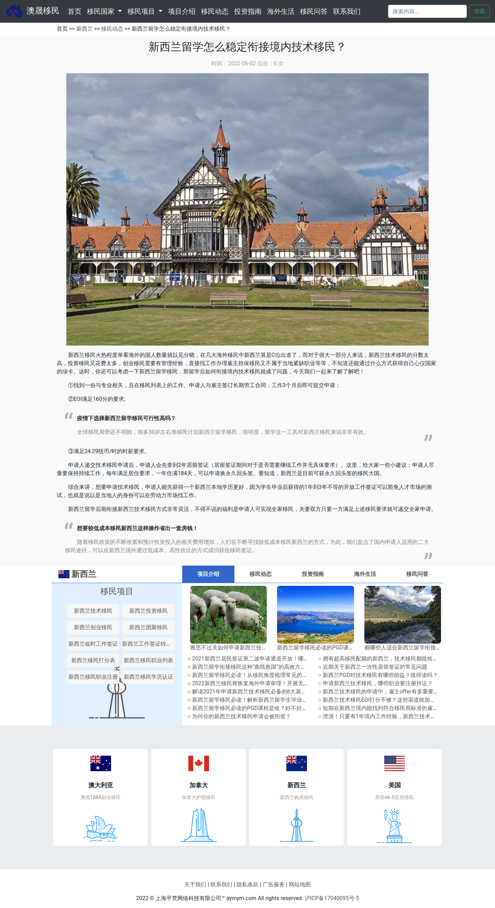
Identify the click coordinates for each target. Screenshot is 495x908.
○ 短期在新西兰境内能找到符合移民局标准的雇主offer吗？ (389, 708)
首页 (76, 10)
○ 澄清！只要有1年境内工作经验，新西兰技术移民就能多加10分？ (399, 716)
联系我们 (347, 11)
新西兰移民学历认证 (148, 677)
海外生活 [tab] (365, 574)
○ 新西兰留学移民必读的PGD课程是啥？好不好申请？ (252, 708)
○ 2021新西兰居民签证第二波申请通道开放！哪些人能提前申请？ (267, 658)
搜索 (479, 11)
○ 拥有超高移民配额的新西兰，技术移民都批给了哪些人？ (389, 658)
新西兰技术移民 (93, 611)
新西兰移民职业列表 (148, 660)
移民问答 (314, 11)
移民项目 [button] (142, 11)
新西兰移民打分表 (93, 660)
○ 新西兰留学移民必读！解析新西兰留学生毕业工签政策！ (258, 700)
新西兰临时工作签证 (93, 644)
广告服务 (274, 884)
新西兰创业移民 (93, 627)
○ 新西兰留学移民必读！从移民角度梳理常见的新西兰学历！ (261, 675)
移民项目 (116, 591)
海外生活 (281, 11)
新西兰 (84, 28)
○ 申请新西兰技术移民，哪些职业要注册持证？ (375, 683)
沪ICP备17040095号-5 (332, 898)
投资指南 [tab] (313, 574)
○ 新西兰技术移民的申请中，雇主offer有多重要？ (378, 691)
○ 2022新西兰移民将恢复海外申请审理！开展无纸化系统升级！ (264, 683)
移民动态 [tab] (261, 574)
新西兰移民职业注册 (93, 677)
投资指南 (248, 11)
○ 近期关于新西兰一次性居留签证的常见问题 (372, 667)
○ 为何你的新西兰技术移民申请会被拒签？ (239, 716)
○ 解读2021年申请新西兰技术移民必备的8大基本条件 (252, 691)
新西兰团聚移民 (148, 627)
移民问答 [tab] (417, 574)
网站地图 (300, 884)
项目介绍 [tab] (208, 574)
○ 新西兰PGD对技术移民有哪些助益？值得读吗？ (378, 675)
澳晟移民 (32, 11)
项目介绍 (182, 11)
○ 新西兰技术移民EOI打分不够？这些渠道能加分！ (379, 700)
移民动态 (215, 11)
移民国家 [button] (101, 11)
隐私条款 (247, 884)
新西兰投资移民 (148, 611)
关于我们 (195, 884)
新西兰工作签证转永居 (149, 644)
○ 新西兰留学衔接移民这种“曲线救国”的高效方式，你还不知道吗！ (268, 667)
